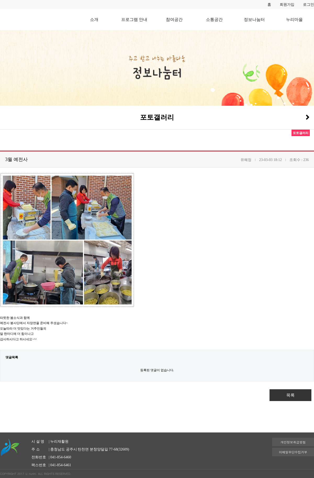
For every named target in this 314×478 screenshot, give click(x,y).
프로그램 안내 (134, 19)
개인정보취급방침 (293, 442)
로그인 (308, 5)
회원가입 (287, 5)
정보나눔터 (254, 19)
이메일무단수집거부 (293, 452)
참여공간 (174, 19)
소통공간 (214, 19)
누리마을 (294, 19)
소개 (94, 19)
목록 (290, 395)
